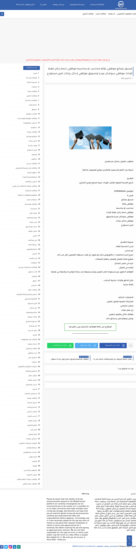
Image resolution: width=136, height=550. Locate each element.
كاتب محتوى (32, 272)
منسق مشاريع (31, 322)
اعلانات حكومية (31, 114)
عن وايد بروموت (58, 5)
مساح (35, 389)
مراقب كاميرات (31, 475)
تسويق (34, 110)
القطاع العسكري (31, 299)
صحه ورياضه (32, 407)
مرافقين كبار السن (30, 470)
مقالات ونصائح (31, 349)
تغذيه (35, 335)
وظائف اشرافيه (31, 191)
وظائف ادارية (32, 91)
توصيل (34, 276)
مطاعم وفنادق (31, 137)
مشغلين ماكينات (30, 394)
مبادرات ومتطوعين (30, 452)
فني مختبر (33, 308)
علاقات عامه (32, 290)
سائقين (34, 159)
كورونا (35, 466)
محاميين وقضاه (31, 371)
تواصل (34, 461)
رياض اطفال (32, 421)
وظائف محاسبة (31, 101)
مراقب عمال (32, 376)
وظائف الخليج (88, 14)
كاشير (35, 254)
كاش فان (33, 430)
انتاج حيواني (33, 457)
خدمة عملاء (33, 105)
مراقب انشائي (32, 412)
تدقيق (35, 281)
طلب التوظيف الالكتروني (126, 14)
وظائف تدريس (31, 164)
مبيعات (34, 87)
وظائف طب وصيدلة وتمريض (26, 168)
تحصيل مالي (32, 358)
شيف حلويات (32, 380)
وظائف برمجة (32, 132)
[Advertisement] (68, 38)
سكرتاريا (34, 128)
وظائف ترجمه (32, 398)
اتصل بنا (43, 5)
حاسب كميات (32, 416)
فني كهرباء (33, 258)
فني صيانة (33, 222)
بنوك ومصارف (32, 218)
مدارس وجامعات (31, 182)
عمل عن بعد (32, 331)
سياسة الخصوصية (77, 5)
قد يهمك (111, 14)
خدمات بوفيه (32, 344)
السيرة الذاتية (32, 82)
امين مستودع (32, 150)
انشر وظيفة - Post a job (25, 5)
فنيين (35, 236)
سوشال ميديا (32, 200)
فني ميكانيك (32, 240)
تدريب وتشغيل (31, 385)
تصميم (34, 155)
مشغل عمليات (31, 439)
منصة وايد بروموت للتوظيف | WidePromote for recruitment (95, 546)
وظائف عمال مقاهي (30, 484)
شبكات (34, 362)
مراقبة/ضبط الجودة (30, 177)
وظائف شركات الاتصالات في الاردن (24, 186)
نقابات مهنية (32, 317)
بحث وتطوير (32, 353)
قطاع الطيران (32, 425)
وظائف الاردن (100, 14)
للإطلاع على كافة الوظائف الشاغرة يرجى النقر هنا (90, 327)
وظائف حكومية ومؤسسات (27, 119)
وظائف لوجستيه (31, 204)
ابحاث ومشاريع (31, 227)
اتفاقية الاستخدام (97, 5)
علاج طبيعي (32, 434)
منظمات (34, 263)
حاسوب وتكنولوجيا (30, 123)
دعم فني (34, 285)
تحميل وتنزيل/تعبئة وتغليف (26, 295)
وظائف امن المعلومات (29, 340)
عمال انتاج (33, 213)
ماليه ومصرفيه (31, 313)
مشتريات (33, 209)
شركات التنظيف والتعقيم (27, 367)
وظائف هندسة (31, 78)
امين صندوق (32, 304)
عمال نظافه (32, 231)
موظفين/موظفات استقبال (27, 195)
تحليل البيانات (32, 403)
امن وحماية (33, 326)
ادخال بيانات (32, 141)
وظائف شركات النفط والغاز (27, 479)
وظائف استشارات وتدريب (27, 267)
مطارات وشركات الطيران (28, 443)
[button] (113, 345)
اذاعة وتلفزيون (32, 249)
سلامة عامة (32, 245)
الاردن (35, 73)
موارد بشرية (32, 146)
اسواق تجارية (32, 173)
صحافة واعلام (32, 448)
